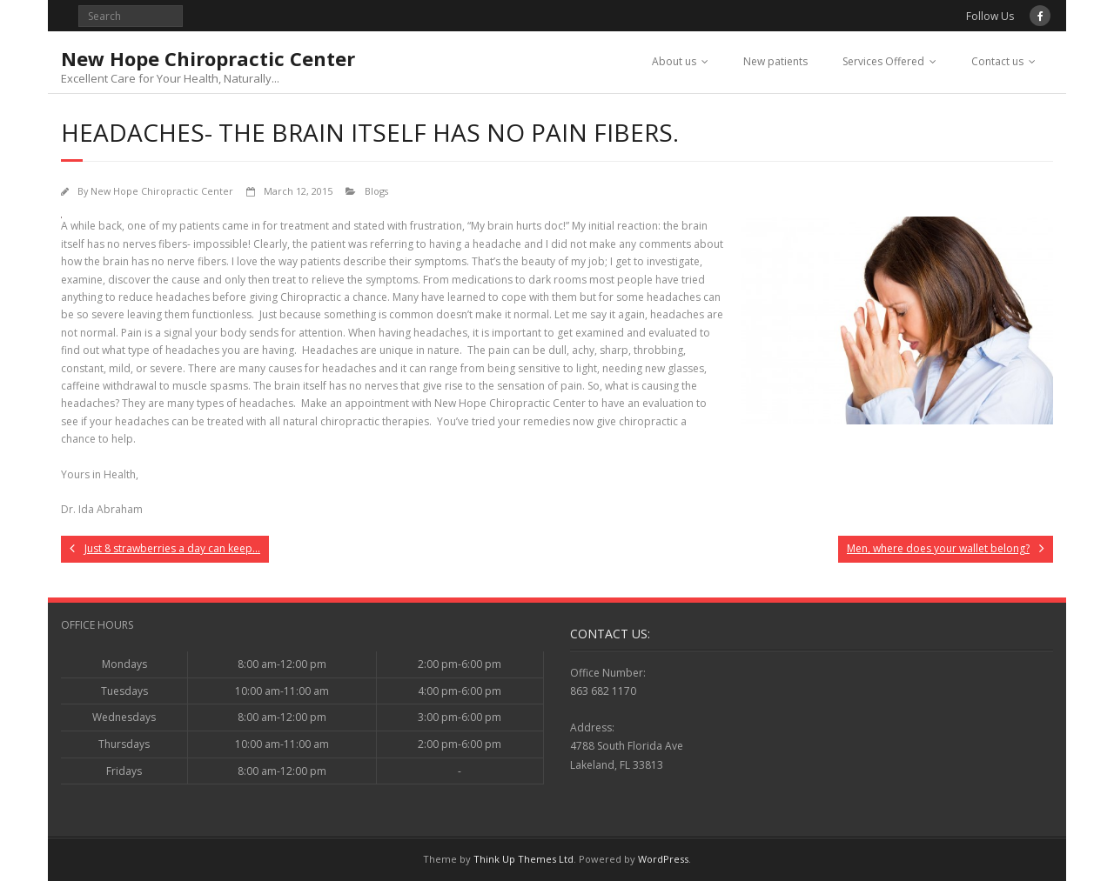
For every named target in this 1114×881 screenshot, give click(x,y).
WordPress (663, 858)
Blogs (376, 190)
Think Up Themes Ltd (523, 858)
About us (674, 61)
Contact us (997, 61)
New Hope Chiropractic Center (162, 190)
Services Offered (883, 61)
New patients (775, 61)
